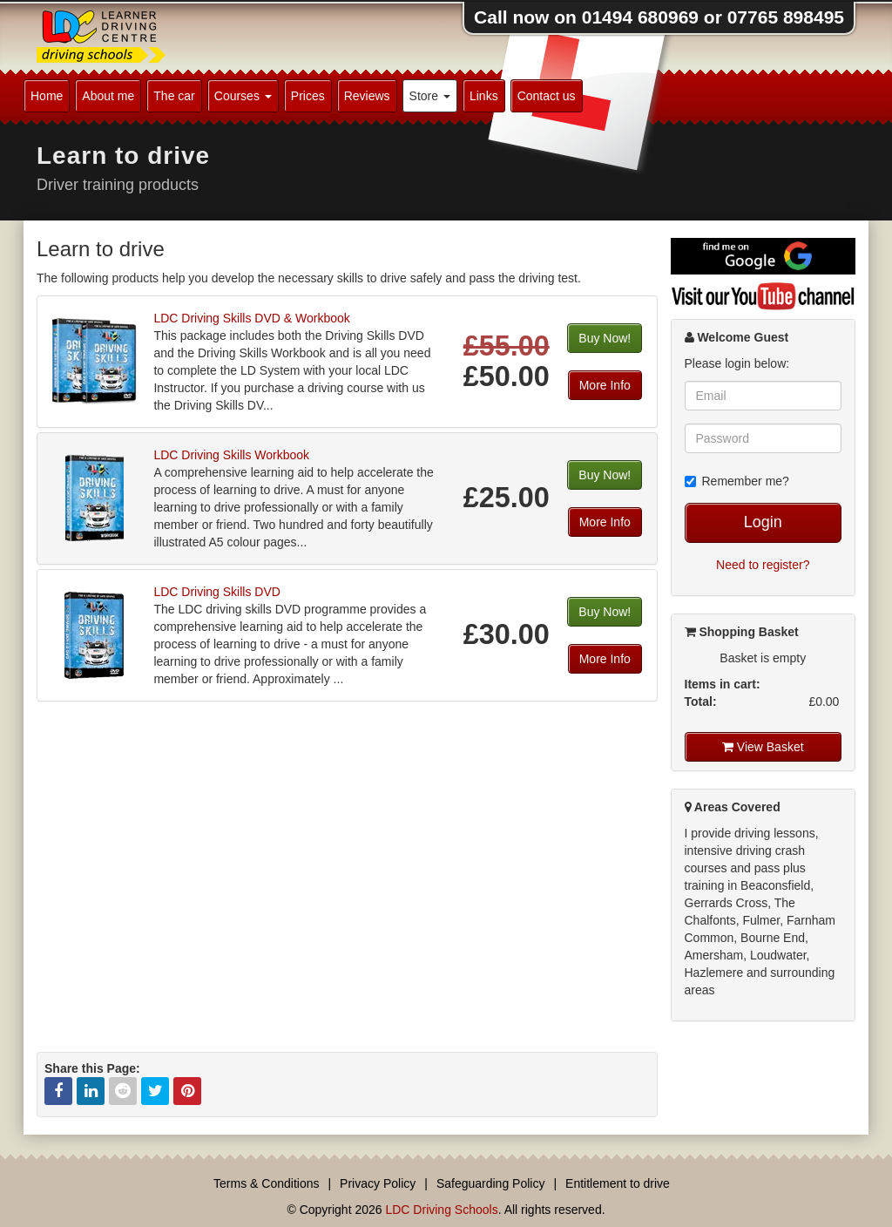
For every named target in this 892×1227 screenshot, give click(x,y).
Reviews (367, 96)
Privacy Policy (378, 1183)
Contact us (546, 96)
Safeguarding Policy (490, 1183)
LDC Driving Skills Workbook (231, 455)
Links (484, 96)
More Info (605, 385)
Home (46, 96)
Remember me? (737, 481)
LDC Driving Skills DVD (216, 592)
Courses (243, 96)
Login (763, 522)
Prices (308, 96)
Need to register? (762, 565)
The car (173, 96)
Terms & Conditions (266, 1183)
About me (108, 96)
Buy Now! (604, 338)
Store (429, 96)
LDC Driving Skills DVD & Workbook (251, 318)
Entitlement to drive (617, 1183)
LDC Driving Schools (441, 1210)
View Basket (763, 747)
